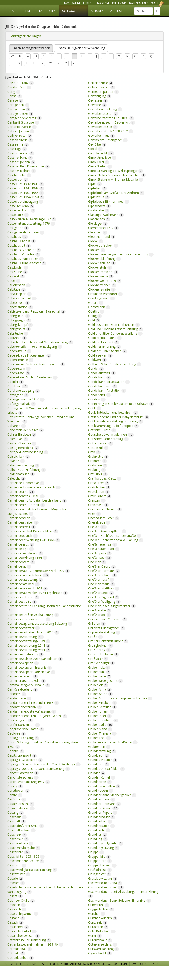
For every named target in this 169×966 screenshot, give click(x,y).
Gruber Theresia (102, 732)
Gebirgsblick (18, 314)
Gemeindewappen (23, 661)
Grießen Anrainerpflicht (107, 530)
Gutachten (98, 925)
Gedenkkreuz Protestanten (29, 354)
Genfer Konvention (23, 723)
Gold (94, 319)
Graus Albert (99, 494)
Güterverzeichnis (102, 943)
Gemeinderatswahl (23, 582)
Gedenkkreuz (19, 349)
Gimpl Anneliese (102, 156)
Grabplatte (98, 455)
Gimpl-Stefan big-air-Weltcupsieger (115, 169)
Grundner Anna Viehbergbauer (112, 793)
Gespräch (16, 908)
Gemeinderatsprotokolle (28, 573)
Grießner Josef (101, 578)
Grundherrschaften (104, 784)
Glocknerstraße (102, 288)
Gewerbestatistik (103, 125)
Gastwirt (16, 275)
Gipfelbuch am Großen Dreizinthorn (116, 191)
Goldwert (97, 358)
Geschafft (17, 815)
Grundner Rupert (102, 811)
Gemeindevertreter (23, 626)
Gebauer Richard (22, 297)
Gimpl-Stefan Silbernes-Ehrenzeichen (117, 173)
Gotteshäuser (100, 442)
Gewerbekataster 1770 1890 (111, 116)
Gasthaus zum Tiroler (25, 257)
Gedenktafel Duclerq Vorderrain (32, 376)
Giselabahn (98, 209)
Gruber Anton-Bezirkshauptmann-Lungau (120, 697)
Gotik (94, 406)
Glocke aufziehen (103, 244)
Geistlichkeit (18, 455)
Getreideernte (100, 81)
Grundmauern (100, 789)
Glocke (95, 239)
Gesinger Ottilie (21, 899)
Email (124, 964)
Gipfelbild (97, 187)
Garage (15, 99)
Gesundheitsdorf (22, 930)
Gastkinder (17, 266)
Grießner (97, 560)
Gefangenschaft (21, 402)
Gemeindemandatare (25, 551)
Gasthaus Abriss (21, 239)
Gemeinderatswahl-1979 (27, 587)
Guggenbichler (101, 908)
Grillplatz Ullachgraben (106, 626)
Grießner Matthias (103, 587)
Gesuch (15, 921)
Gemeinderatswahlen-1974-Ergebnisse (37, 591)
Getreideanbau (20, 956)
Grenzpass (98, 503)
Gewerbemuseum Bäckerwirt (111, 121)
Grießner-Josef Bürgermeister (112, 604)
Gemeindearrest (21, 525)
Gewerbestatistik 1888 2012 (110, 129)
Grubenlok (98, 683)
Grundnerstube (101, 824)
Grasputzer (98, 481)
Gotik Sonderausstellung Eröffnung (115, 420)
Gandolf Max (19, 86)
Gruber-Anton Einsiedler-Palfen (113, 741)
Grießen (97, 525)
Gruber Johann (101, 710)
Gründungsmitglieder (105, 842)
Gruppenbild (99, 855)
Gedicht (15, 380)
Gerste (14, 793)
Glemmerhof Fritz (103, 226)
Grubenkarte (99, 675)
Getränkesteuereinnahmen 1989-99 (35, 943)
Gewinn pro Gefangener (108, 138)
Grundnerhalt (100, 820)
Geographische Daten (25, 727)
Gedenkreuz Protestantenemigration (36, 362)
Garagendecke (20, 112)
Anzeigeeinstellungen (25, 36)
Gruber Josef (100, 714)
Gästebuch (17, 178)
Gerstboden (18, 789)
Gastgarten (18, 226)
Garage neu (18, 103)
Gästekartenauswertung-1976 (31, 222)
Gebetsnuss (18, 301)
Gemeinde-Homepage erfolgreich (34, 486)
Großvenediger (101, 661)
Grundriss (97, 833)
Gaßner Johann (20, 129)
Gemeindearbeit (21, 516)
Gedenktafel (18, 371)
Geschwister (18, 872)
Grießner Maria (101, 582)
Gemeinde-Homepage (25, 481)
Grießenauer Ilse (102, 543)
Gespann (16, 903)
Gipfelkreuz (99, 195)
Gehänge (16, 424)
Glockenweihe (101, 275)
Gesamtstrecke (21, 806)
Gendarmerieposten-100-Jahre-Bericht (37, 714)
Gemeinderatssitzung (25, 578)
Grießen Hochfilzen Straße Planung (115, 538)
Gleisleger (98, 222)
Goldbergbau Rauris (105, 336)
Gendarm (16, 692)
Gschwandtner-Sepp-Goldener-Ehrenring (119, 899)
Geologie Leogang (23, 736)
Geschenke (18, 837)
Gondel (96, 367)
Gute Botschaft (102, 930)
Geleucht (16, 477)
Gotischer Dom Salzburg (108, 437)
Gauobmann (19, 283)
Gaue (13, 279)
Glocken (96, 248)
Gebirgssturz (19, 327)
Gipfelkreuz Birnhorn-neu (108, 200)
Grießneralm (99, 609)
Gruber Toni (99, 736)
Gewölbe (97, 143)
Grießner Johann (102, 573)
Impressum (119, 3)
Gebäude (16, 288)
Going (95, 314)
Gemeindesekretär (23, 595)
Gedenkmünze (20, 358)
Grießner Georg (102, 565)
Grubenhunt (99, 670)
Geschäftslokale (21, 828)
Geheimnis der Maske (25, 428)
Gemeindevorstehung (25, 653)
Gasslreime (18, 143)
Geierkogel (17, 437)
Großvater (98, 657)
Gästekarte (18, 213)
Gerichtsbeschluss (23, 776)
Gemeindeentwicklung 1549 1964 (33, 538)
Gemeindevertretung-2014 (28, 644)
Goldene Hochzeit (103, 340)
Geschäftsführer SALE (25, 824)
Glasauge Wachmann (106, 213)
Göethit (96, 310)
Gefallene (17, 384)
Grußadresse (100, 868)
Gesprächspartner (22, 912)
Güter (95, 934)
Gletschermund (101, 235)
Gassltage (17, 147)
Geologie (16, 732)
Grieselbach (99, 521)
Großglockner (100, 644)
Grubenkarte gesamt (105, 679)
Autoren (97, 11)
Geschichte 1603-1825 (26, 855)
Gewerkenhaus (101, 134)
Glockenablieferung (104, 257)
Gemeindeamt (21, 490)
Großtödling (99, 648)
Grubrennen (99, 745)
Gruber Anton (100, 692)
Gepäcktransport (22, 754)
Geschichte (18, 850)
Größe (95, 635)
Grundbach (98, 754)
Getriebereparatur (103, 90)
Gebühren (17, 336)
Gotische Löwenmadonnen (111, 433)
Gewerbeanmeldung (105, 108)
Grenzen (97, 499)
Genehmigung (20, 719)
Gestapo (16, 916)
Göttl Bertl (98, 446)
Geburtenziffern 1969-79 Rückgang (34, 345)
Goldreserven (100, 354)
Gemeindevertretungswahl (28, 648)
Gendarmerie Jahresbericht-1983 (33, 701)
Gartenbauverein (22, 125)
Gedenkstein (19, 367)
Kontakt (103, 3)
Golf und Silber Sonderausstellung (114, 362)
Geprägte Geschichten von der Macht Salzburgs (44, 762)
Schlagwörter (73, 11)
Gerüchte (16, 798)
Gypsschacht (100, 952)
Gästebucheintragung (25, 200)
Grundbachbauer (102, 758)
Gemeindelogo (20, 547)
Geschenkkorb (20, 842)
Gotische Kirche (102, 428)
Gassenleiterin (20, 138)
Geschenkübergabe (23, 846)
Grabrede (97, 459)
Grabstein (97, 464)
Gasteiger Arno (20, 204)
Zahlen (16, 56)
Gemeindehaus (20, 543)
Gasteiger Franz (21, 209)
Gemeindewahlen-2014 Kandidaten (35, 657)
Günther (96, 912)
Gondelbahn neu (102, 384)
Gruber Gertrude (102, 705)
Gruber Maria (100, 727)
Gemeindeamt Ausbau (26, 494)
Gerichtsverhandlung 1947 (28, 780)
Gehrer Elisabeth (21, 433)
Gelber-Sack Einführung (26, 468)
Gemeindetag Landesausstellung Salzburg (39, 622)
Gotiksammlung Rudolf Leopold (113, 424)
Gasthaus (17, 235)
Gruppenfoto (100, 859)
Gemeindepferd (21, 560)
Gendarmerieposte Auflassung (31, 710)
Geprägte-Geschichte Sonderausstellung (38, 767)
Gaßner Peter (19, 134)
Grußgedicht (99, 872)
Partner (88, 3)
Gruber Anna (100, 688)
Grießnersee (99, 613)
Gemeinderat (19, 565)
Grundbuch (98, 762)
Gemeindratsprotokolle (26, 679)
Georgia (15, 749)
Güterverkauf (100, 938)
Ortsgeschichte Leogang (160, 3)
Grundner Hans (101, 798)
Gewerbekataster (103, 112)
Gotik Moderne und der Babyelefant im (118, 415)
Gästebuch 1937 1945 (25, 182)
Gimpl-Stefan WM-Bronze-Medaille (115, 178)
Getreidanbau (19, 947)
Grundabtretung (102, 749)
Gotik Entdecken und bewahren (113, 411)
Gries (94, 512)
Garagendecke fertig (24, 116)
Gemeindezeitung (22, 675)
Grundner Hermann (104, 802)
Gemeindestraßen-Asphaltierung (33, 613)
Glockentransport (103, 270)
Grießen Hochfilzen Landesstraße (114, 534)
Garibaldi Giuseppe (23, 121)
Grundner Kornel (103, 806)
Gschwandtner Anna (105, 881)
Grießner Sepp (101, 591)
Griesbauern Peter (103, 516)
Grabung (97, 468)
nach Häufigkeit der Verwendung (81, 48)
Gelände (16, 459)
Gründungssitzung (103, 846)
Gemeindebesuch (22, 534)
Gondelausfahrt (102, 371)
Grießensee (100, 556)
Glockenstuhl (100, 266)
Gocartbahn (99, 305)
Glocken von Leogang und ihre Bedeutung (121, 253)
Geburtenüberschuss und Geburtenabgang (40, 340)
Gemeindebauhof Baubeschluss (32, 530)
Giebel (95, 147)
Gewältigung (99, 94)
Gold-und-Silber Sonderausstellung (115, 332)
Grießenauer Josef (103, 547)
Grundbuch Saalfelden (106, 767)
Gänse (14, 94)
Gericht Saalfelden (23, 771)
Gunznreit (97, 921)
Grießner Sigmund (103, 595)
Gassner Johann (21, 160)
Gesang (15, 811)
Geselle (15, 877)
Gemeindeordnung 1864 (27, 556)
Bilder (28, 11)
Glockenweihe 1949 (104, 279)
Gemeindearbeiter (23, 521)
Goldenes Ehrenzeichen (107, 349)
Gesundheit (18, 925)
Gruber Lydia (100, 723)
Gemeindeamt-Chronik (26, 503)
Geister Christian (21, 442)
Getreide (16, 952)
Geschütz (16, 864)
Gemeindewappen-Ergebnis (29, 666)
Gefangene (18, 393)
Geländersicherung (23, 464)
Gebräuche (17, 332)
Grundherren (100, 780)
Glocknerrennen (102, 283)
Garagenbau (18, 108)
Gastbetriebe (19, 173)
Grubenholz (99, 666)
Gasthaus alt (19, 244)
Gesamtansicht (20, 802)
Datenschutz (138, 3)
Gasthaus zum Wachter (26, 261)
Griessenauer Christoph (107, 617)
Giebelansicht (101, 151)
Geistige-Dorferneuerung (27, 450)
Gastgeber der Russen (25, 231)
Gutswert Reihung (103, 947)
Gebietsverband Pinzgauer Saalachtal (36, 310)
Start (13, 11)
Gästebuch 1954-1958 (25, 195)
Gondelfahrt (99, 393)
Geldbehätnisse (21, 472)
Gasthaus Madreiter (24, 248)
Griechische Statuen (105, 508)
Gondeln (97, 398)
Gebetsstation (20, 305)
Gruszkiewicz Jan (102, 877)
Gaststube (17, 270)
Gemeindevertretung (25, 635)
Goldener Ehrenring (104, 345)
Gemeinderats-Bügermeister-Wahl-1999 (38, 569)
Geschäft (16, 820)
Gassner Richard (21, 169)
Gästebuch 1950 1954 (25, 191)
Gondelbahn (99, 376)
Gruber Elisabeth (102, 701)
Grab (94, 450)
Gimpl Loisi (98, 160)
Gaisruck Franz (20, 81)
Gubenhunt (98, 903)
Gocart (95, 301)
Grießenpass (100, 551)
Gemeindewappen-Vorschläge (31, 670)
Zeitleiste (117, 11)
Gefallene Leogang (23, 389)
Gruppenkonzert (102, 864)
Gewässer (98, 99)
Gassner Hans (20, 156)
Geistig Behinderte (23, 446)
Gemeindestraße (22, 600)
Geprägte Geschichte (25, 758)
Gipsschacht (99, 204)
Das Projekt (72, 3)
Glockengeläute (102, 261)
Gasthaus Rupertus (23, 253)
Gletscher (97, 231)
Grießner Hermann (104, 569)
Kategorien (47, 11)
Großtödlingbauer (103, 653)
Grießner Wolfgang (104, 600)
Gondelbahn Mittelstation (109, 380)
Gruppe (96, 850)
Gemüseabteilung (22, 688)
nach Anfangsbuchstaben (31, 48)
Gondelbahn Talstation (107, 389)
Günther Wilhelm (102, 916)
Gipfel (95, 182)
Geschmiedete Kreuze (25, 859)
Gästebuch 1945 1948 (25, 187)
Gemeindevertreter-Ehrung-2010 (33, 631)
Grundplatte (99, 828)
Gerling (15, 784)
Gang (13, 90)
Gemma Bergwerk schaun (28, 683)
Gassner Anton (20, 151)
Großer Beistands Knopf (108, 639)
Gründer (96, 771)
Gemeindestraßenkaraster (28, 617)
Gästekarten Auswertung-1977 (31, 217)
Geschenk (17, 833)
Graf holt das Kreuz (104, 477)
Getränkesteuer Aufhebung (29, 938)
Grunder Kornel (101, 776)
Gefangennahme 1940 (26, 398)
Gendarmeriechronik (24, 705)
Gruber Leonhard (103, 719)
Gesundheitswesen (23, 934)
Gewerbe (97, 103)
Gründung (98, 837)
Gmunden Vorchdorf (105, 292)
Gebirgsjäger (19, 319)
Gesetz (15, 894)
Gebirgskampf (20, 323)
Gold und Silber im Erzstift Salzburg (115, 327)
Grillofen (97, 622)
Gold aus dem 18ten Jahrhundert (114, 323)
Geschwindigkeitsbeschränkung (32, 868)
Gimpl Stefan (100, 165)
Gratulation (99, 490)
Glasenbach (99, 217)
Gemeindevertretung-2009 (28, 639)
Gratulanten (99, 486)
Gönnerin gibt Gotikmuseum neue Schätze (121, 402)
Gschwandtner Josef (106, 886)
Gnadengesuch (101, 297)
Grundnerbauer (101, 815)
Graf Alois (98, 472)
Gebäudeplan (19, 292)
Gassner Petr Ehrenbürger (28, 165)
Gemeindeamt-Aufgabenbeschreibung (37, 499)
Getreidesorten (101, 86)
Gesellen (16, 881)
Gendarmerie (19, 697)
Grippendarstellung (104, 631)
